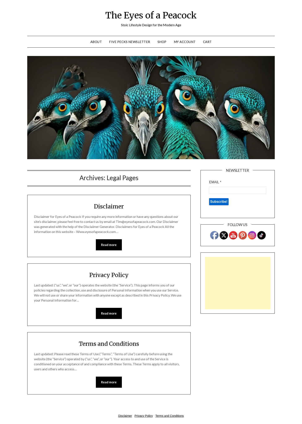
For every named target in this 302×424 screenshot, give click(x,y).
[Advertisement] (237, 283)
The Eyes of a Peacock (151, 15)
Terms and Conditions (109, 344)
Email (215, 182)
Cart (207, 42)
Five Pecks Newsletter (129, 42)
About (96, 42)
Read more (109, 245)
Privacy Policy (108, 275)
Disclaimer (108, 206)
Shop (162, 42)
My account (185, 42)
